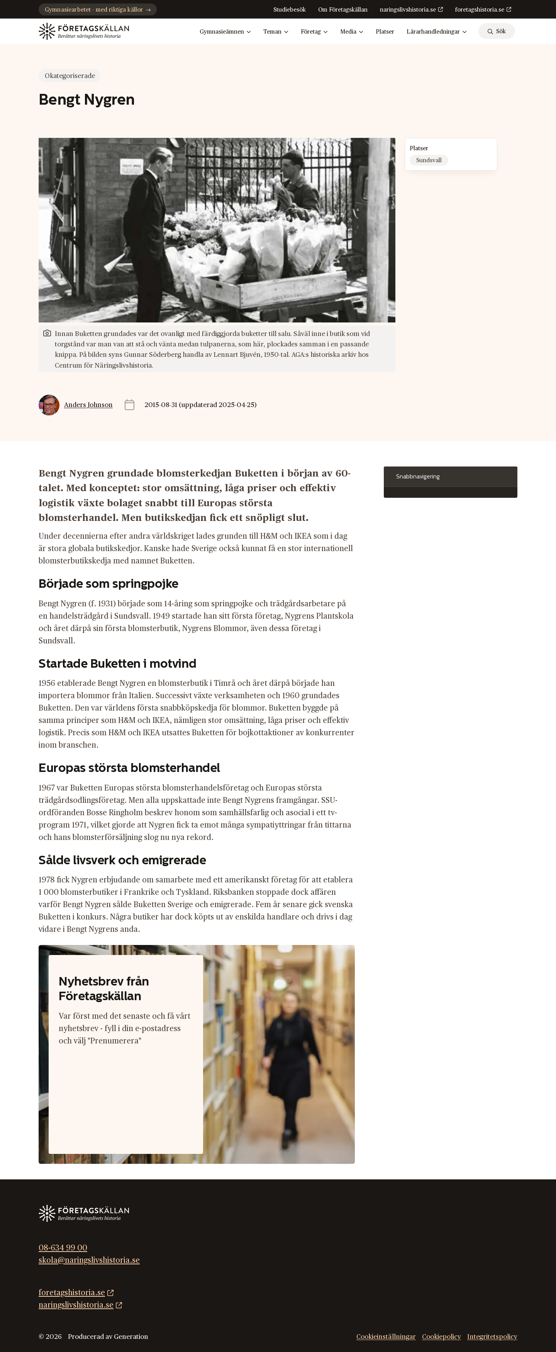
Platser (385, 32)
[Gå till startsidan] (84, 31)
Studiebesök (289, 10)
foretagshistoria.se (479, 10)
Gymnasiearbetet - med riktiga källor (98, 10)
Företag (314, 32)
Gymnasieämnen (225, 32)
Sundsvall (429, 160)
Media (351, 32)
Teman (275, 32)
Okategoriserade (70, 76)
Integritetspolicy (492, 1336)
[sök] (497, 31)
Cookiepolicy (441, 1336)
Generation (131, 1336)
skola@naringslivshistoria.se (89, 1260)
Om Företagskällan (343, 10)
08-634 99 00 (63, 1248)
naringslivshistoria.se (408, 10)
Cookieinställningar (386, 1336)
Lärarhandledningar (437, 32)
